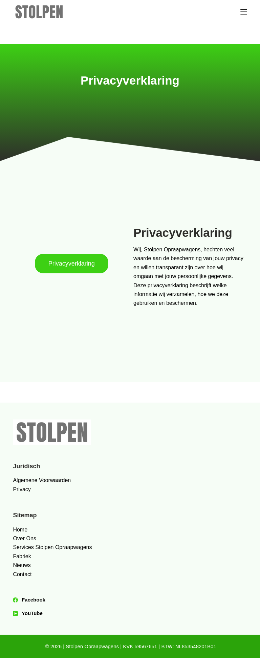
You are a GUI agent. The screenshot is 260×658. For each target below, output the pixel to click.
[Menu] (243, 11)
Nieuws (21, 565)
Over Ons (24, 538)
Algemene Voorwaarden (42, 480)
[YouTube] (130, 613)
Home (20, 529)
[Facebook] (130, 600)
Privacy (21, 489)
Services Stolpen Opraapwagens (52, 547)
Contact (22, 574)
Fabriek (22, 556)
